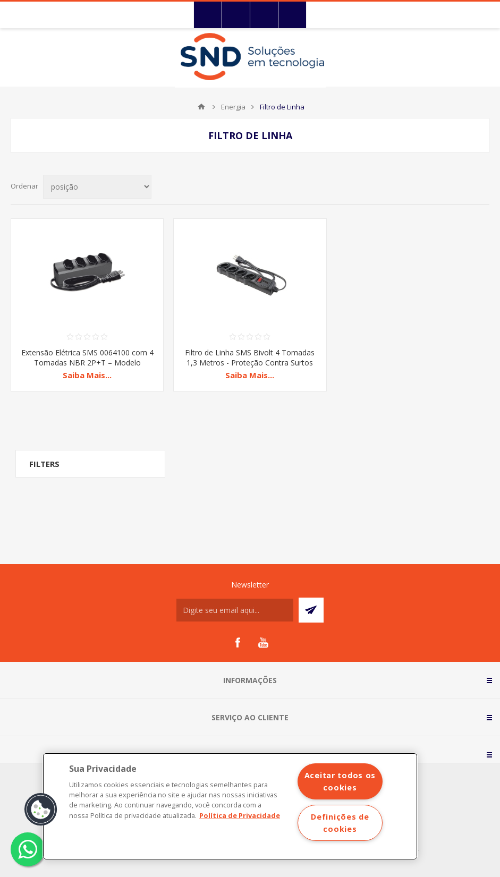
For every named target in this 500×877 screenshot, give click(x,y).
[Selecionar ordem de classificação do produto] (97, 187)
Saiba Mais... (87, 375)
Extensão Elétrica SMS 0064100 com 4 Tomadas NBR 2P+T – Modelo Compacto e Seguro (87, 362)
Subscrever (311, 610)
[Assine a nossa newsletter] (234, 610)
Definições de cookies (340, 823)
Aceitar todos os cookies (340, 781)
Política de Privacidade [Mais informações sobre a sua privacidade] (239, 815)
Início (201, 106)
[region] (230, 806)
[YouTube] (263, 642)
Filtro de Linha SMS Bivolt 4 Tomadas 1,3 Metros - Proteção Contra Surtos (250, 357)
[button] (41, 810)
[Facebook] (237, 642)
